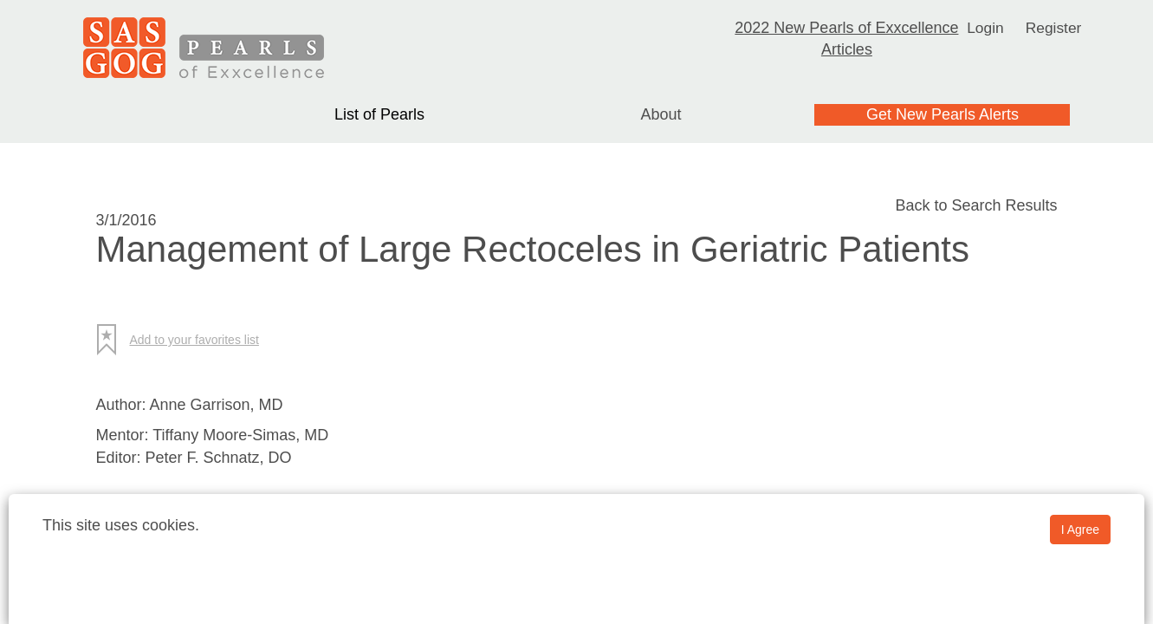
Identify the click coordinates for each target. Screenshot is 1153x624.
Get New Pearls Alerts (942, 114)
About (660, 114)
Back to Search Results (976, 205)
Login (984, 27)
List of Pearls (379, 114)
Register (1054, 27)
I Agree (1080, 529)
